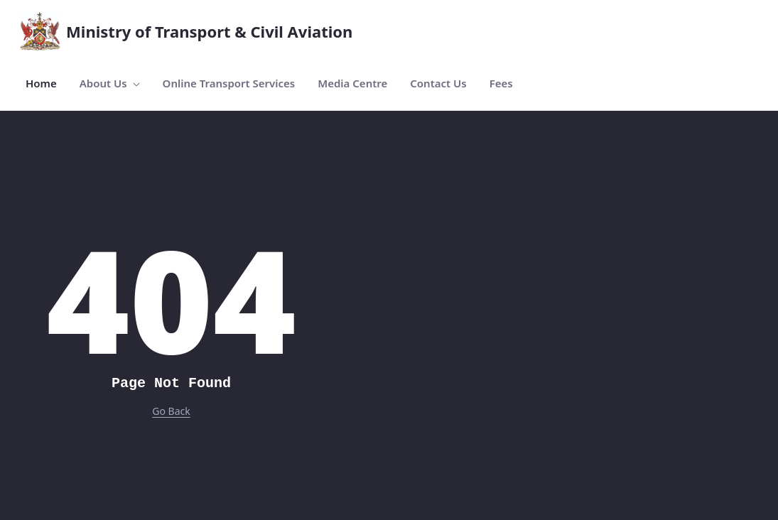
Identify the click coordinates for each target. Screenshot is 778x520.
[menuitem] (41, 83)
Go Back (171, 411)
